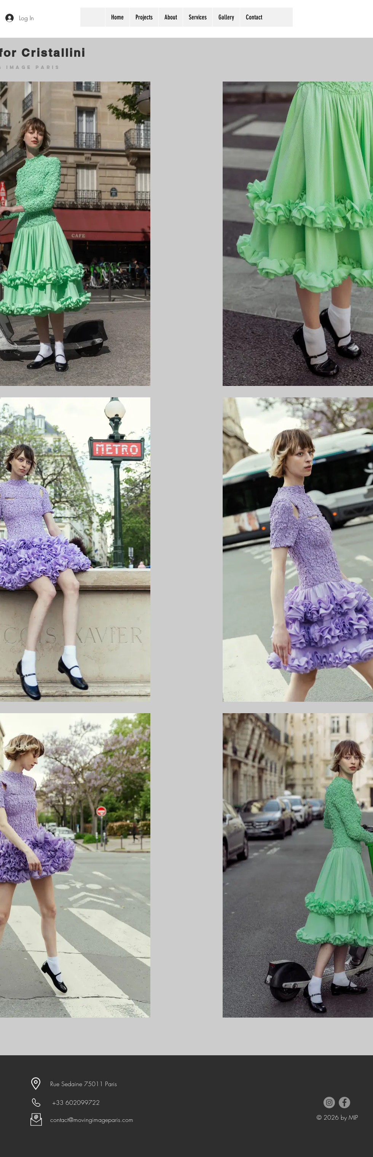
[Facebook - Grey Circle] (344, 1102)
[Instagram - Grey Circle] (329, 1102)
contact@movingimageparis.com (91, 1119)
